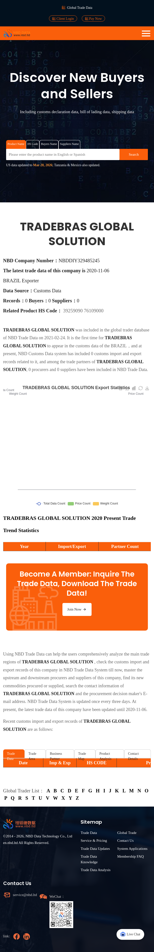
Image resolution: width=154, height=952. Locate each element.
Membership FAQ (130, 856)
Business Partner (56, 755)
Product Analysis (105, 755)
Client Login (63, 19)
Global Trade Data (79, 8)
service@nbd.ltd (25, 895)
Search (134, 154)
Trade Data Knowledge (89, 859)
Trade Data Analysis (95, 870)
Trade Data (11, 755)
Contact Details (133, 755)
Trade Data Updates (95, 849)
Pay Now (93, 19)
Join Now (77, 609)
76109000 (94, 310)
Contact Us (125, 841)
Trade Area (32, 755)
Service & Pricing (94, 841)
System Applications (132, 849)
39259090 (73, 310)
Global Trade (127, 833)
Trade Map (82, 755)
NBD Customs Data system (42, 353)
